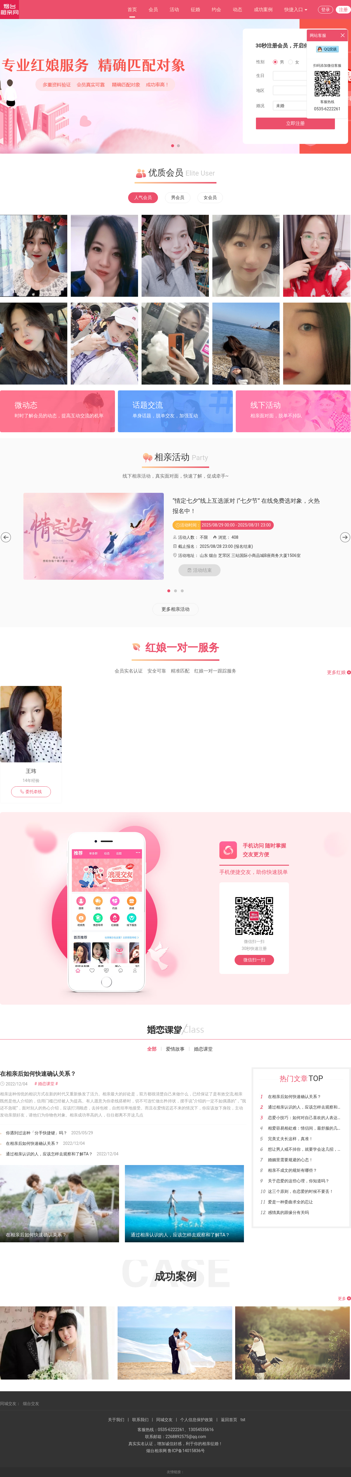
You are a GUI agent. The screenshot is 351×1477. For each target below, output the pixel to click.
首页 (132, 9)
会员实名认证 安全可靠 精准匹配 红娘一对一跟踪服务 (175, 671)
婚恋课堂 (203, 1049)
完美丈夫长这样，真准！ (290, 1138)
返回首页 (229, 1419)
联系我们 (140, 1419)
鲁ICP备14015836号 (186, 1450)
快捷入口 (296, 9)
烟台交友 (31, 1403)
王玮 (31, 771)
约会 (216, 9)
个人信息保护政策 (196, 1419)
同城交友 (164, 1419)
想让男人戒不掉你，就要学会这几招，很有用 (309, 1149)
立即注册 (295, 123)
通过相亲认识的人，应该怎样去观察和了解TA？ (49, 1154)
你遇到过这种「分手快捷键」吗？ (36, 1133)
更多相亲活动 (175, 609)
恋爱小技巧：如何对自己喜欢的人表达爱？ (307, 1117)
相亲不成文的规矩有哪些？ (292, 1170)
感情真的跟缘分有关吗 (288, 1212)
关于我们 (116, 1419)
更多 (344, 1298)
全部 (151, 1049)
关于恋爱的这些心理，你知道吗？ (298, 1180)
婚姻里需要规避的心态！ (290, 1159)
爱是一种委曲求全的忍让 (290, 1202)
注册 (343, 9)
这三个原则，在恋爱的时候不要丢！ (300, 1191)
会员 (153, 9)
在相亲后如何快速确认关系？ (38, 1073)
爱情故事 (175, 1049)
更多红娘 (339, 672)
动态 (237, 9)
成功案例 (263, 9)
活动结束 (199, 570)
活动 (174, 9)
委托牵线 (31, 792)
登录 (325, 9)
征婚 (195, 9)
